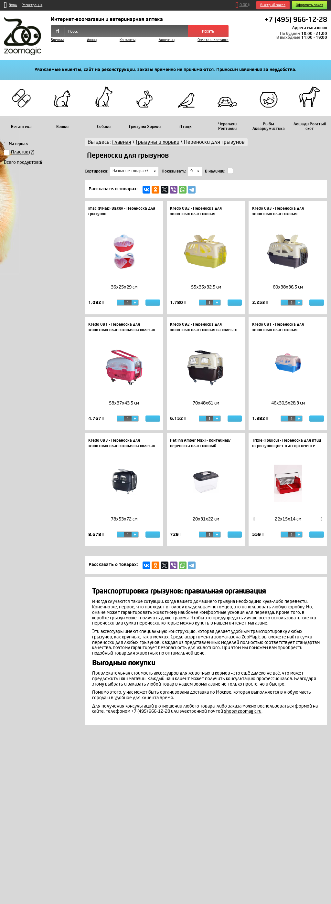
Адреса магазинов (309, 28)
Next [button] (321, 519)
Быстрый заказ (272, 5)
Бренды (57, 40)
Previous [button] (254, 519)
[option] (124, 293)
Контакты (127, 40)
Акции (92, 40)
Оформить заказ (309, 5)
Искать (208, 31)
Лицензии (167, 40)
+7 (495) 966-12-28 (295, 20)
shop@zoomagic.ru (243, 711)
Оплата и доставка (213, 40)
